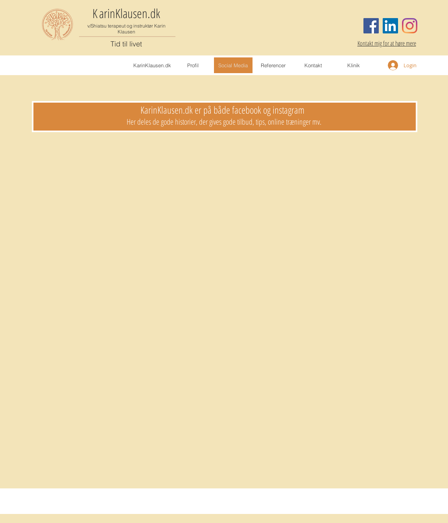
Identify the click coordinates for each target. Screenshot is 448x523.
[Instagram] (409, 25)
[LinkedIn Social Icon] (390, 25)
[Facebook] (371, 25)
